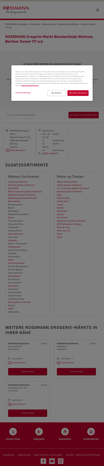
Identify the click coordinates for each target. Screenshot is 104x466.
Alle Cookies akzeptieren (78, 93)
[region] (52, 83)
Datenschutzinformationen (29, 85)
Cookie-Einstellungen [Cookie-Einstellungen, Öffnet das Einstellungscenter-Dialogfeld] (23, 92)
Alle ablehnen (56, 93)
